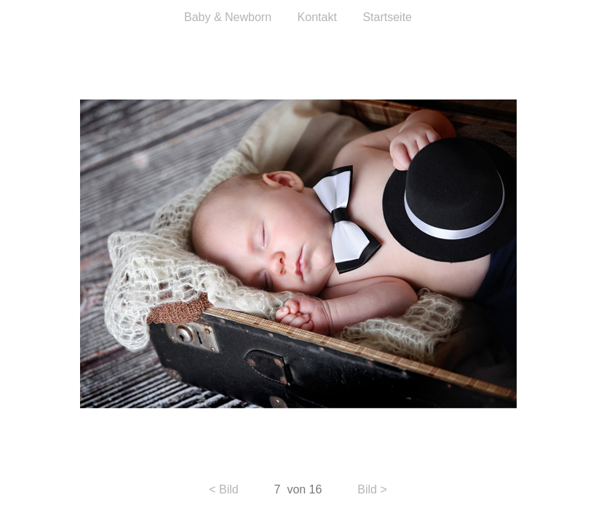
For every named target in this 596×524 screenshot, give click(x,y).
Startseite (387, 17)
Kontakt (319, 17)
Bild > (371, 489)
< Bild (223, 489)
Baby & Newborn (227, 17)
